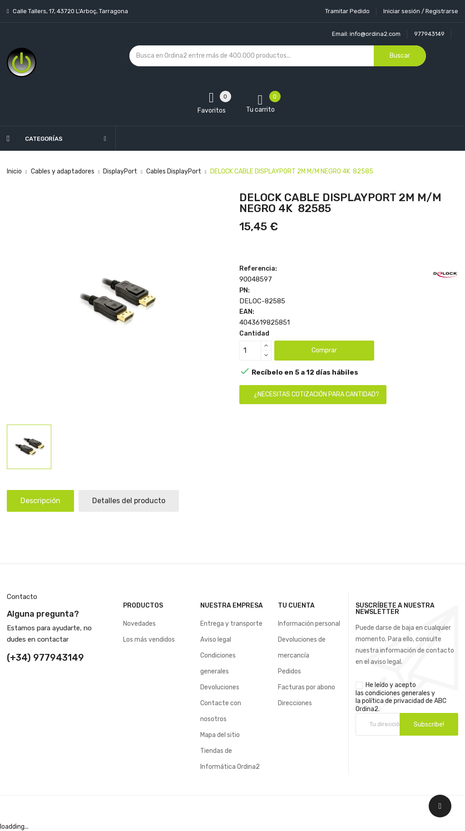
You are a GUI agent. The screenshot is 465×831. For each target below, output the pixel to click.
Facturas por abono (306, 687)
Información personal (309, 624)
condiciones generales (397, 693)
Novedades (139, 624)
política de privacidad (393, 701)
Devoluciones (219, 687)
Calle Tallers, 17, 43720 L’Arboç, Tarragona (69, 11)
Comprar (324, 350)
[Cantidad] (250, 351)
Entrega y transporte (231, 624)
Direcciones (295, 703)
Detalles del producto (128, 500)
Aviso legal (215, 639)
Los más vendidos (149, 639)
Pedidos (289, 671)
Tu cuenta (296, 605)
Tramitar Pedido (347, 11)
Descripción (40, 500)
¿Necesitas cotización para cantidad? (316, 394)
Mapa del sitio (220, 735)
